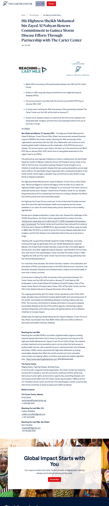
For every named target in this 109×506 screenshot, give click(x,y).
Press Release (34, 17)
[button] (89, 4)
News (23, 17)
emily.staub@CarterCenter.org (34, 402)
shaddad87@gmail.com (31, 429)
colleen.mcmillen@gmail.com (33, 416)
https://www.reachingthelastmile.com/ (41, 360)
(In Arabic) (26, 130)
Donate (102, 4)
